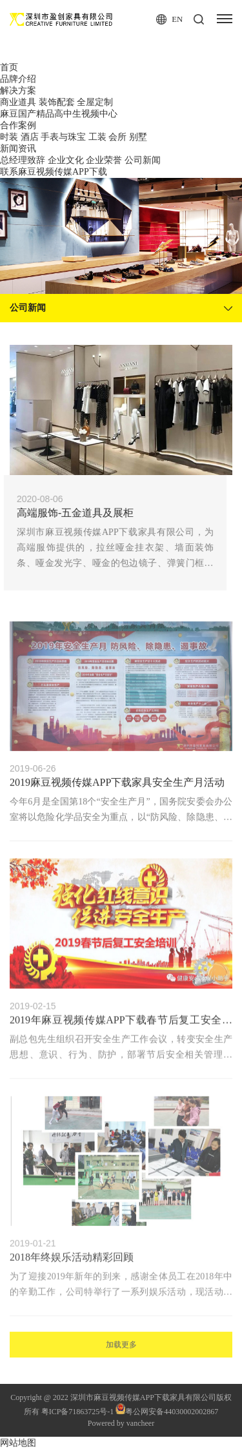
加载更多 (121, 1356)
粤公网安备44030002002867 (167, 1411)
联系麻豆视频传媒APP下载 (53, 172)
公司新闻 (143, 160)
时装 (9, 137)
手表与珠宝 (63, 137)
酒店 (30, 137)
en (162, 19)
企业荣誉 (104, 160)
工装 (97, 137)
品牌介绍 (18, 79)
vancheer (140, 1423)
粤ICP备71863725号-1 (77, 1411)
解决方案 (18, 90)
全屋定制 (95, 102)
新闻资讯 (18, 148)
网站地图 (18, 1443)
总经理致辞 (22, 160)
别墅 (138, 137)
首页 (9, 67)
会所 (117, 137)
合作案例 (18, 125)
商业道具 (18, 102)
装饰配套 (57, 102)
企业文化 (66, 160)
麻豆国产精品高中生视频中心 (58, 114)
